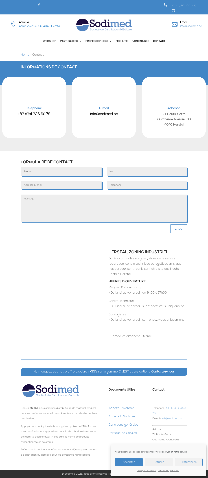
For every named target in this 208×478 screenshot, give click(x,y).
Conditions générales (168, 471)
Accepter (129, 462)
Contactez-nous (162, 371)
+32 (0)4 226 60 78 (34, 114)
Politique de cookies (146, 471)
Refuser (159, 462)
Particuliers (69, 41)
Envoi (178, 229)
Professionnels (97, 41)
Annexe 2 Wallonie (122, 416)
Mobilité (122, 41)
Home (25, 54)
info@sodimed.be (191, 26)
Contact (159, 41)
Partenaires (140, 41)
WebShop (49, 41)
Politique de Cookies (123, 433)
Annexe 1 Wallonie (121, 408)
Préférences (188, 462)
